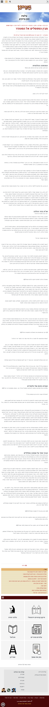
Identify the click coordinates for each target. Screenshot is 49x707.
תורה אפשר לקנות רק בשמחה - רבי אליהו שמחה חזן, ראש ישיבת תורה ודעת (27, 581)
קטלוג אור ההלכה (19, 672)
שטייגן (39, 25)
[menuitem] (36, 610)
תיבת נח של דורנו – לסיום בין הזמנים (37, 579)
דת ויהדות (25, 25)
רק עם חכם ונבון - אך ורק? (39, 593)
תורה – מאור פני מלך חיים (40, 583)
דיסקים (22, 687)
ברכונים (22, 684)
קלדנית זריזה (42, 672)
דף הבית (45, 25)
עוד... (45, 569)
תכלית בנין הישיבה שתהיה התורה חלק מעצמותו (34, 576)
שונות (22, 690)
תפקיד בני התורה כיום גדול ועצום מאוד (36, 572)
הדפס (23, 565)
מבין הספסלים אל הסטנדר (32, 29)
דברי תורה (9, 25)
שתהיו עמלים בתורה (41, 588)
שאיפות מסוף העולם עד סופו (39, 590)
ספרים (22, 674)
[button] (10, 2)
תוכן (35, 25)
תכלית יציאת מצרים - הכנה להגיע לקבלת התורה (34, 574)
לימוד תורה (17, 25)
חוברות (22, 681)
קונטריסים (21, 677)
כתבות (31, 25)
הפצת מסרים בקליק (40, 675)
